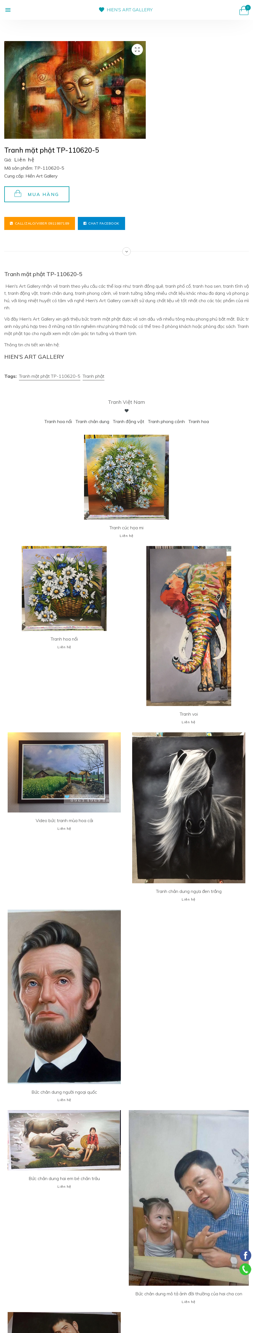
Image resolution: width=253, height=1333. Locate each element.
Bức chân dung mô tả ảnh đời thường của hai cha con (188, 1293)
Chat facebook (101, 223)
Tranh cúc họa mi (126, 527)
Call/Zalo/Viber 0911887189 (39, 223)
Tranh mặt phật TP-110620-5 (49, 376)
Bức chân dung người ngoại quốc (64, 1092)
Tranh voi (189, 714)
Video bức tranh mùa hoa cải (64, 820)
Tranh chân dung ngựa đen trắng (189, 891)
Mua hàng (36, 193)
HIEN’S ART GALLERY (130, 9)
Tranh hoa (198, 421)
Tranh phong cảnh (166, 421)
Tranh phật (93, 376)
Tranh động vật (128, 421)
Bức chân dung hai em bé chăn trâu (64, 1178)
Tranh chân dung (92, 421)
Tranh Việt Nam (126, 402)
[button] (7, 10)
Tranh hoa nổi (58, 421)
